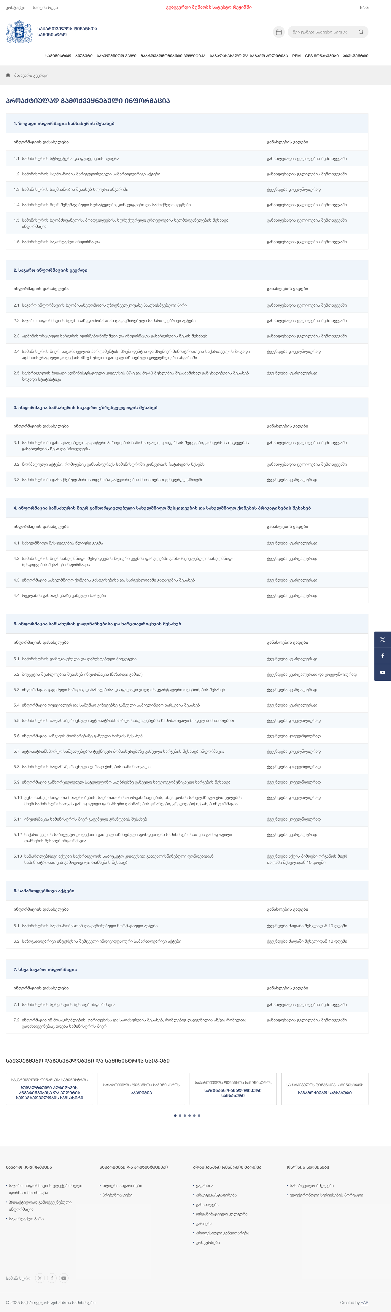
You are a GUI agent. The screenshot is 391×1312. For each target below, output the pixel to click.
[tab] (175, 1115)
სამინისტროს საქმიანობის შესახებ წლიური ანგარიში (71, 189)
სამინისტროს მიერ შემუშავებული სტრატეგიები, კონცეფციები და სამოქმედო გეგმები (102, 204)
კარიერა (204, 1223)
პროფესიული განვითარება (222, 1232)
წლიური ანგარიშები (122, 1185)
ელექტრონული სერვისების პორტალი (326, 1194)
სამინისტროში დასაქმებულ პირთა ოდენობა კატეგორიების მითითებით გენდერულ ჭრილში (108, 479)
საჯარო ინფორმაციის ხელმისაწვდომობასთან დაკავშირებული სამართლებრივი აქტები (105, 320)
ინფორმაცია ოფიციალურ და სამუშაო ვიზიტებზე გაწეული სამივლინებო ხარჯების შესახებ (107, 705)
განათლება (207, 1204)
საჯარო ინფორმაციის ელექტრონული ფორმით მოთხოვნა (45, 1189)
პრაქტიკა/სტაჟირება (216, 1194)
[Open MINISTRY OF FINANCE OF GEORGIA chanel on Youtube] (382, 672)
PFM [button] (296, 56)
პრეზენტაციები (117, 1194)
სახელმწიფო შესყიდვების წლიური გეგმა (58, 543)
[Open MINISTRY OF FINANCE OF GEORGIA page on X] (382, 640)
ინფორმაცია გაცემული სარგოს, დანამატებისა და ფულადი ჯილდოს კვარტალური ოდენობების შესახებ (119, 689)
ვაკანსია (204, 1185)
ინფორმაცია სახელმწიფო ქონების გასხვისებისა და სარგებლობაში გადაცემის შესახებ (104, 580)
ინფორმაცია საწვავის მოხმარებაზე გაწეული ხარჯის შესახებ (78, 736)
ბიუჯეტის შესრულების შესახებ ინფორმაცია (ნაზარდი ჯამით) (78, 674)
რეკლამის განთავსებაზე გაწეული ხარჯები (60, 595)
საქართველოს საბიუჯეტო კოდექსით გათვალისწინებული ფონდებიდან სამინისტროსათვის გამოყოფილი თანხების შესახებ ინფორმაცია (123, 837)
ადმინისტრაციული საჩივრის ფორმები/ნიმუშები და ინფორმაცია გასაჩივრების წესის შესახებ (110, 336)
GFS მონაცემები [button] (322, 56)
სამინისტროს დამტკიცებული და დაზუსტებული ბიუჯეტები (75, 659)
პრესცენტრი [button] (355, 56)
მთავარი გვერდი (27, 75)
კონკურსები (208, 1242)
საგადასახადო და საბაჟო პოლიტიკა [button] (249, 56)
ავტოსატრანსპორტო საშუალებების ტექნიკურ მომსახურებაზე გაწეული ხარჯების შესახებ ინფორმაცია (119, 751)
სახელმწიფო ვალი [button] (116, 56)
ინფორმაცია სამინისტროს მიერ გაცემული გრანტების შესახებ (80, 819)
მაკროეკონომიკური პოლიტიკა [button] (173, 56)
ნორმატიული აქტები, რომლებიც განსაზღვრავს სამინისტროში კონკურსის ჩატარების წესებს (109, 464)
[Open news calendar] (279, 32)
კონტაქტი (15, 7)
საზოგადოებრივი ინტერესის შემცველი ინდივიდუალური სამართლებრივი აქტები (97, 941)
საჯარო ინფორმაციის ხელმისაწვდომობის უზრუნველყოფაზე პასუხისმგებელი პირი (100, 305)
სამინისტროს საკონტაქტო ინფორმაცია (57, 241)
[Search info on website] (361, 32)
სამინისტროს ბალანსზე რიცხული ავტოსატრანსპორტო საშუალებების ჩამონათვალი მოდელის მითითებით (124, 720)
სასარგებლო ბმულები (312, 1185)
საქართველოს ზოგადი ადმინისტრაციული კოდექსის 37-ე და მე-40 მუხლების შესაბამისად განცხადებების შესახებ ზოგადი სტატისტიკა (131, 376)
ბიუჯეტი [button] (84, 56)
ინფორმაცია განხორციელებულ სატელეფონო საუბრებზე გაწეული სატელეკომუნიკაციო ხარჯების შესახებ (122, 782)
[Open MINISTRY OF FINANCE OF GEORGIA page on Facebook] (382, 656)
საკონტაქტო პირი (26, 1218)
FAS (364, 1302)
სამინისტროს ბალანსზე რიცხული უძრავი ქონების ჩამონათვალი (82, 766)
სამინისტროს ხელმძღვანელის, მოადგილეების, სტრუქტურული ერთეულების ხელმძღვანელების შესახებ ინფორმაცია (121, 223)
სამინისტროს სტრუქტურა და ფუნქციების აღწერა (66, 158)
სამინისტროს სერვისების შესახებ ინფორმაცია (64, 1004)
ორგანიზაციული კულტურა (221, 1213)
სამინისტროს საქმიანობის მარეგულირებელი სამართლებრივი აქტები (87, 174)
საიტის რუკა (45, 7)
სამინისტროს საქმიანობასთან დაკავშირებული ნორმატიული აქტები (86, 925)
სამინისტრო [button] (58, 56)
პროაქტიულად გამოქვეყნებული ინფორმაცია (40, 1205)
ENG (364, 7)
